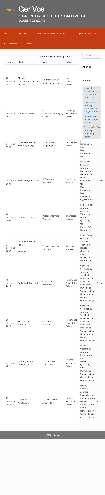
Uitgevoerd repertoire (86, 33)
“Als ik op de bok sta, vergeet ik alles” (91, 119)
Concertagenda (10, 43)
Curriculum (26, 33)
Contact (29, 43)
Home (7, 33)
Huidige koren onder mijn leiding (55, 33)
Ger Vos (31, 9)
